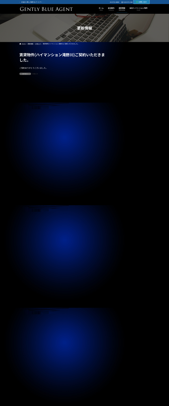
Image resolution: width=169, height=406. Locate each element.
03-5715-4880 (114, 2)
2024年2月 (119, 326)
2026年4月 (119, 202)
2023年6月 (119, 365)
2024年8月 (119, 298)
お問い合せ (141, 2)
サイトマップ (49, 395)
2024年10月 (119, 288)
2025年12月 (119, 221)
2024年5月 (119, 312)
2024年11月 (119, 283)
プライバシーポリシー (30, 395)
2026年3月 (119, 207)
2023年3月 (119, 379)
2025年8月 (119, 240)
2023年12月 (119, 336)
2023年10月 (119, 345)
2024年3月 (119, 322)
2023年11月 (119, 341)
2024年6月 (119, 307)
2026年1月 (119, 217)
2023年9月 (119, 350)
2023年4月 (119, 374)
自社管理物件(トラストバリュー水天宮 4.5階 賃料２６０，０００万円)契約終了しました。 (131, 159)
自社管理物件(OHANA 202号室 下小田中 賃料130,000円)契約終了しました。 (131, 81)
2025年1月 (119, 274)
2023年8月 (119, 355)
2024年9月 (119, 293)
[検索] (146, 55)
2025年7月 (119, 245)
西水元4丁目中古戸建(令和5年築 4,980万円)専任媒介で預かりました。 (131, 70)
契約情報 (118, 191)
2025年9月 (119, 236)
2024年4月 (119, 317)
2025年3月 (119, 264)
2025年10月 (119, 231)
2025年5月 (119, 255)
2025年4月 (119, 260)
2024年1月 (119, 331)
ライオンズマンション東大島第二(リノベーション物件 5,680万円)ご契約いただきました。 (131, 103)
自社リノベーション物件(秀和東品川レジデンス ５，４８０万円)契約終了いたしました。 (131, 125)
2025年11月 (119, 226)
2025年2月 (119, 269)
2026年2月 (119, 212)
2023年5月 (119, 369)
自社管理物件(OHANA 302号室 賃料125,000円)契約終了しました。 (131, 92)
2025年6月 (119, 250)
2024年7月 (119, 303)
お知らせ (35, 74)
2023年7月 (119, 360)
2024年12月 (119, 279)
